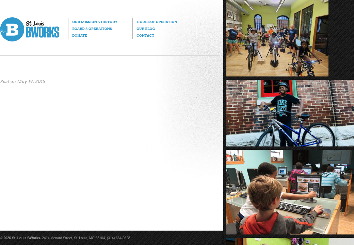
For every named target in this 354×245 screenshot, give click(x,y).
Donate (79, 35)
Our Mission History (94, 22)
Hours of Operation (156, 22)
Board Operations (92, 29)
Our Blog (145, 29)
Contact (145, 35)
